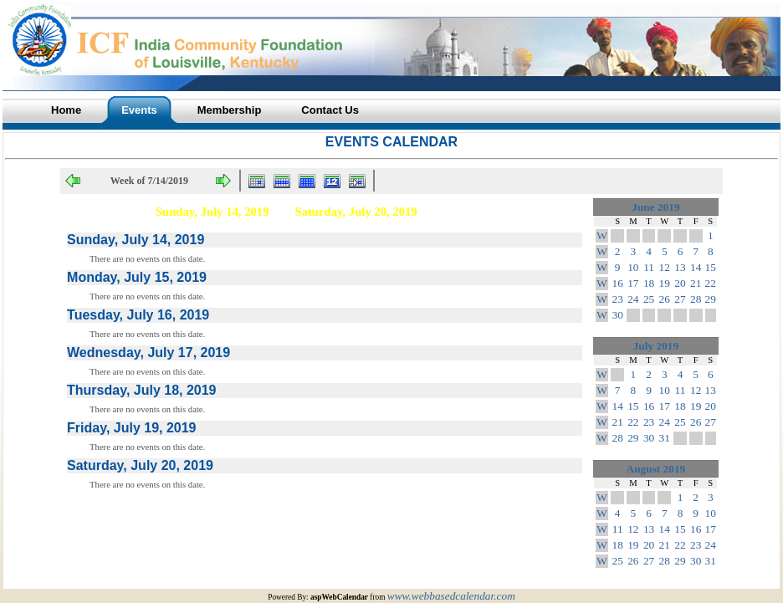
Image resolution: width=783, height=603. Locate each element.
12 (664, 267)
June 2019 (655, 207)
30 (617, 315)
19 (664, 283)
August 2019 (656, 468)
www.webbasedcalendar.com (451, 596)
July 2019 (655, 346)
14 (695, 267)
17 (632, 283)
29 (710, 299)
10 (632, 267)
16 (617, 283)
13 (679, 267)
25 (648, 299)
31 (664, 438)
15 (710, 267)
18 (648, 283)
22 (710, 283)
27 (679, 299)
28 (695, 299)
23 (617, 299)
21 (695, 283)
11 (648, 267)
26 (664, 299)
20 (679, 283)
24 (632, 299)
